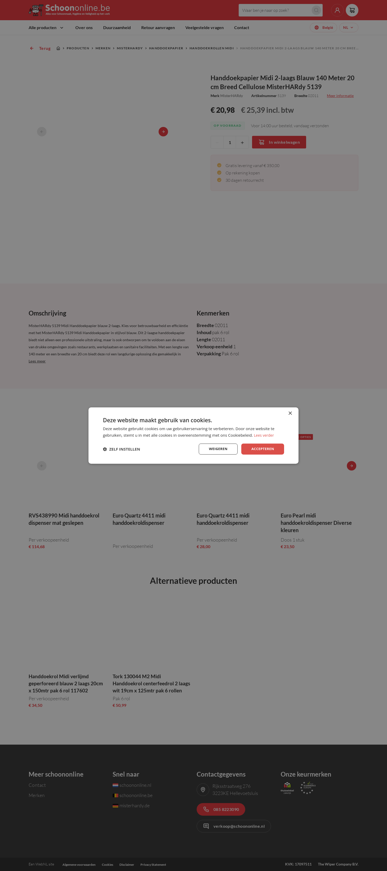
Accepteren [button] (262, 448)
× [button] (290, 413)
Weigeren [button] (216, 448)
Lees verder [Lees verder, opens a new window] (264, 434)
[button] (121, 449)
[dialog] (193, 435)
